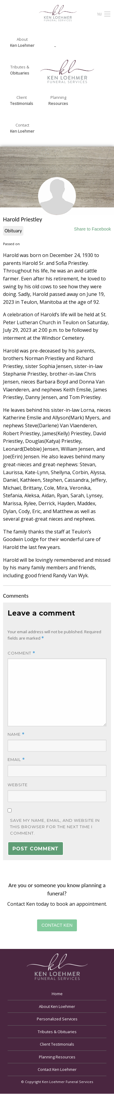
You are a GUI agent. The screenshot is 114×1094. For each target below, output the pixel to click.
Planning (58, 101)
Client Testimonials (57, 1044)
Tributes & (19, 70)
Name (16, 734)
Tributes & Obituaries (57, 1031)
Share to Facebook (92, 229)
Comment (21, 653)
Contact (22, 128)
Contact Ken (57, 925)
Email (16, 759)
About (22, 42)
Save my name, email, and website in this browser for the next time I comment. (55, 826)
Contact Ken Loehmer (57, 1069)
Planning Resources (57, 1057)
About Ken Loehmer (57, 1006)
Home (57, 993)
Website (18, 784)
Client (21, 101)
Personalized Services (57, 1019)
